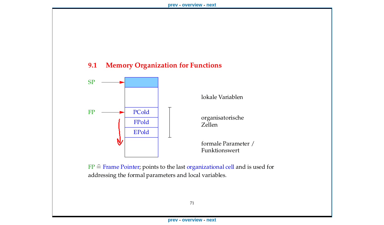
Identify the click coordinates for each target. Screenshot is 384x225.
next (211, 4)
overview (192, 4)
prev (173, 4)
